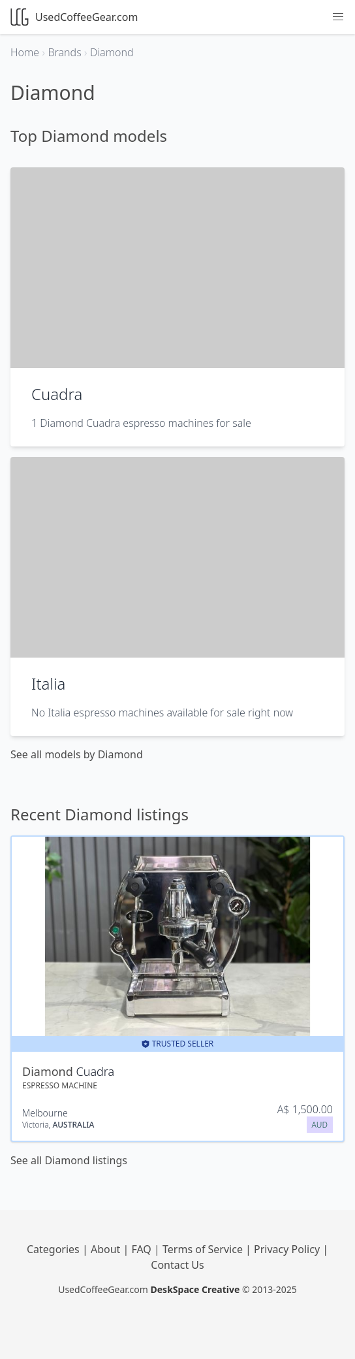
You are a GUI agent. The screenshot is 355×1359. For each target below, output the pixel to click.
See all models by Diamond (76, 754)
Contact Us (177, 1265)
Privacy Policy (288, 1249)
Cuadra (56, 394)
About (107, 1249)
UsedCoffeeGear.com (74, 17)
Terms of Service (203, 1249)
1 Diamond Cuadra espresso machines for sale (141, 423)
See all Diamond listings (68, 1160)
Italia (48, 683)
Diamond (49, 1071)
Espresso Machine (59, 1085)
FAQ (142, 1249)
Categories (54, 1249)
